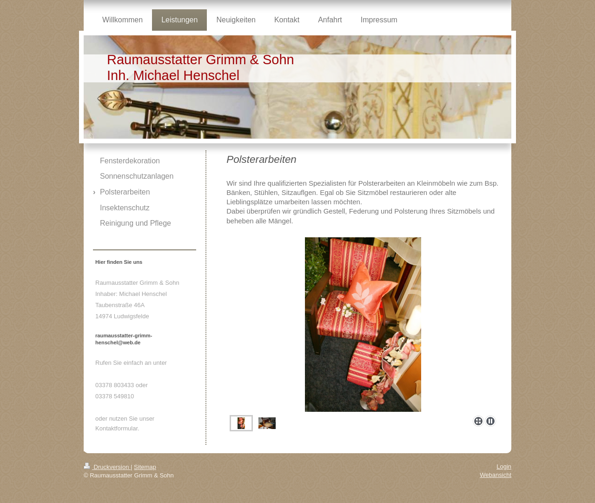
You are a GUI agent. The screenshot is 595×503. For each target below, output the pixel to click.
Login (503, 466)
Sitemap (145, 466)
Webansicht (495, 474)
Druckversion (107, 466)
